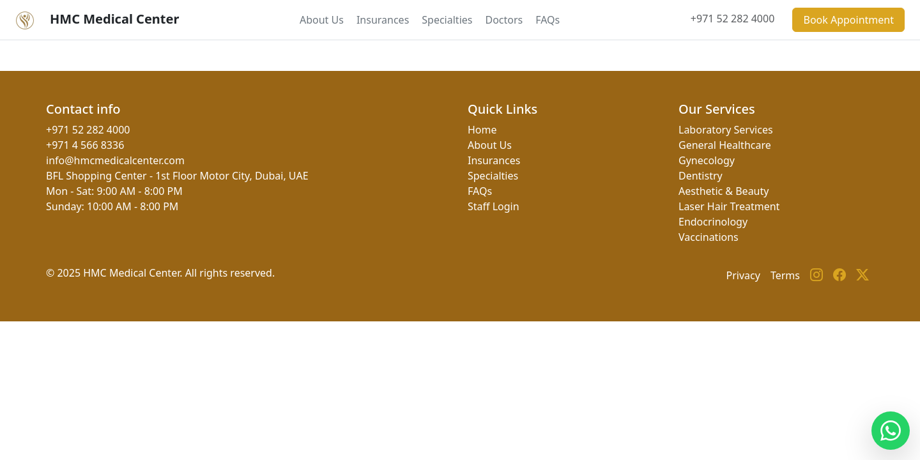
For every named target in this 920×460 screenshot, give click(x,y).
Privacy (743, 275)
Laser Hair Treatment (728, 206)
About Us (322, 20)
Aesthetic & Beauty (723, 191)
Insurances (382, 20)
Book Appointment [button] (848, 20)
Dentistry (700, 176)
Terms (785, 275)
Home (482, 130)
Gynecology (706, 160)
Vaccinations (708, 237)
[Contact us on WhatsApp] (890, 430)
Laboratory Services (725, 130)
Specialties (447, 20)
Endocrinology (712, 222)
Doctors (504, 20)
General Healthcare (724, 145)
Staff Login (493, 206)
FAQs (547, 20)
